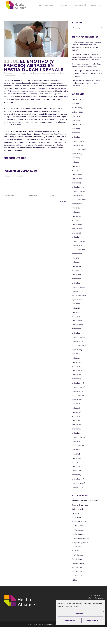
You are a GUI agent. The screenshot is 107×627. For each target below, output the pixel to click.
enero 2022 (76, 233)
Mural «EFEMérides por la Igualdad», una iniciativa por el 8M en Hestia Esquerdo (87, 83)
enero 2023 (76, 183)
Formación (76, 517)
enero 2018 (76, 429)
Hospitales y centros (55, 73)
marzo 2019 (77, 370)
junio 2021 (76, 262)
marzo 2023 (77, 174)
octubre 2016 (77, 487)
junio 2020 (76, 308)
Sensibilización (78, 563)
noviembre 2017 (78, 437)
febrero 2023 (77, 179)
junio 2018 (76, 408)
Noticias (75, 551)
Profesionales (77, 555)
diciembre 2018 (78, 383)
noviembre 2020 (78, 287)
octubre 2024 (77, 112)
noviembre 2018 (78, 387)
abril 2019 (76, 366)
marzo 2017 (77, 466)
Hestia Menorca (78, 534)
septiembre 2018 (79, 395)
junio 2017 (76, 454)
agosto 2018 (77, 400)
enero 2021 (76, 279)
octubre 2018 (77, 391)
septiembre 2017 (78, 445)
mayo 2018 (76, 412)
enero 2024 (76, 133)
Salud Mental (77, 559)
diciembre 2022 (78, 187)
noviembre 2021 (78, 241)
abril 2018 (76, 416)
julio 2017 (76, 450)
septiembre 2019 (79, 345)
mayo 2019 (76, 362)
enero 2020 (76, 329)
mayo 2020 (76, 312)
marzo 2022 (77, 224)
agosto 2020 (77, 300)
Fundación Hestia (79, 522)
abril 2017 (76, 462)
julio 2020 (76, 304)
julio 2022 (76, 208)
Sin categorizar (78, 572)
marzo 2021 (77, 275)
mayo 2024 (76, 124)
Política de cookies (71, 606)
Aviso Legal (51, 624)
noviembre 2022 (78, 191)
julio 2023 (76, 158)
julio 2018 (76, 404)
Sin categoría (77, 567)
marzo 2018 (77, 420)
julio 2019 (76, 354)
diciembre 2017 (78, 433)
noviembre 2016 (78, 483)
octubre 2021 (77, 245)
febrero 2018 (77, 425)
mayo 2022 (76, 216)
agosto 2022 (77, 204)
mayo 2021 (76, 266)
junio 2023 (76, 162)
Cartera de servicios (80, 505)
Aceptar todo (80, 614)
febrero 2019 (77, 375)
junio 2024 (76, 120)
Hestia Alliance (38, 73)
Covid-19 (28, 73)
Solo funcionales (69, 620)
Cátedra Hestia (78, 509)
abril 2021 (76, 270)
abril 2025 (76, 104)
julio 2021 (76, 258)
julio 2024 (76, 116)
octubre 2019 (77, 341)
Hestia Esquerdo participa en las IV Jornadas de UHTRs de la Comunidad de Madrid (87, 73)
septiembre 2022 (79, 199)
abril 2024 (76, 129)
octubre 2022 (77, 195)
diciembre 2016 (78, 479)
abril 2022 (76, 220)
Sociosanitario (77, 576)
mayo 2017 (76, 458)
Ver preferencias (92, 620)
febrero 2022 (77, 229)
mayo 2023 (76, 166)
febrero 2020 (77, 325)
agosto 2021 (77, 254)
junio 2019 (76, 358)
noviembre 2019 (78, 337)
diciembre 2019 (78, 333)
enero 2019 (76, 379)
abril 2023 (76, 170)
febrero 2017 (77, 470)
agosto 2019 (77, 350)
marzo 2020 (77, 320)
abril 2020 (76, 316)
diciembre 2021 (78, 237)
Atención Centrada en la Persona (85, 501)
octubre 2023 (77, 145)
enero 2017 (76, 475)
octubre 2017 (77, 441)
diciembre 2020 (78, 283)
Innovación (76, 547)
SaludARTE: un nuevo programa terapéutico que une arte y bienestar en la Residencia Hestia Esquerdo (86, 57)
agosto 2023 (77, 154)
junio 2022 (76, 212)
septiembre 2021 (78, 250)
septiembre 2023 (79, 149)
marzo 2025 (77, 108)
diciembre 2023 (78, 137)
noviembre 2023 (78, 141)
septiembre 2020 (79, 295)
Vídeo (74, 580)
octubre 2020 (77, 291)
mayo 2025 (76, 99)
